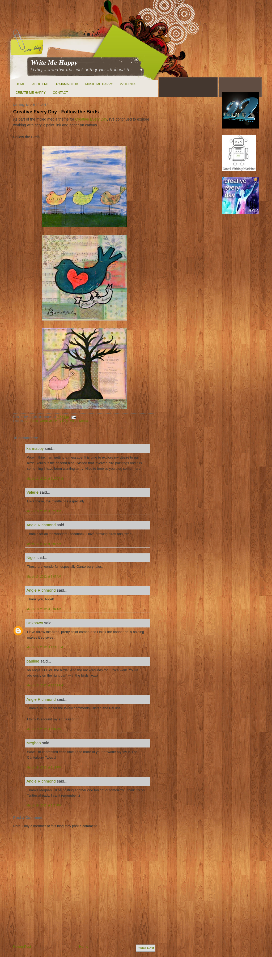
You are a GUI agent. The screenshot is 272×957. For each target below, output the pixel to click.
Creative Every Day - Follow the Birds (56, 111)
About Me (40, 84)
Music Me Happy (99, 84)
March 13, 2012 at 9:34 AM (44, 609)
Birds (34, 421)
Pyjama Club (67, 84)
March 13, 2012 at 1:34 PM (44, 729)
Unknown (35, 623)
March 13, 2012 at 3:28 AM (44, 511)
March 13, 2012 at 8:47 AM (44, 576)
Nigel (31, 557)
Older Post (146, 948)
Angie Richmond (41, 525)
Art (26, 421)
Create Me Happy (31, 93)
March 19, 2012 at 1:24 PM (44, 805)
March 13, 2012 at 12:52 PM (45, 685)
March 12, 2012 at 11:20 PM (45, 478)
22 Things (128, 84)
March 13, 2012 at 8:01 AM (44, 543)
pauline (33, 661)
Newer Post (22, 947)
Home (20, 84)
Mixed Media (79, 421)
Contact (60, 93)
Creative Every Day (91, 119)
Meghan (34, 743)
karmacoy (35, 448)
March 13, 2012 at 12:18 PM (45, 647)
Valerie (33, 492)
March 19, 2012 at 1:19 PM (44, 767)
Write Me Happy (54, 62)
